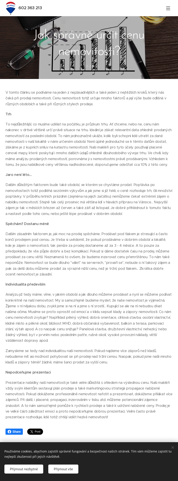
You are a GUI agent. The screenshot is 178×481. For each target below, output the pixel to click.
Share (14, 431)
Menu (168, 8)
